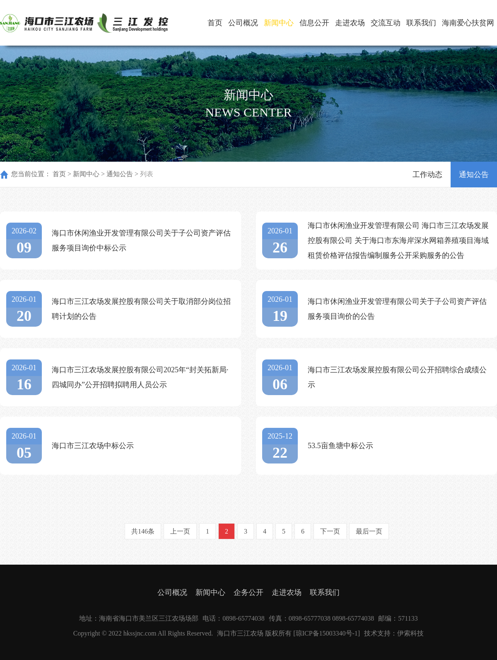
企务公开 (248, 592)
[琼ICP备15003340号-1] (326, 633)
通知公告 (119, 173)
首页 (214, 23)
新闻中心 (279, 23)
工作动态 (427, 174)
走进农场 (350, 23)
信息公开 (314, 23)
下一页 (330, 531)
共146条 (142, 531)
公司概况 (243, 23)
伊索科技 (410, 633)
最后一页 (369, 531)
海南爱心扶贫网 (468, 23)
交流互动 (385, 23)
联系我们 (421, 23)
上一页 (180, 531)
